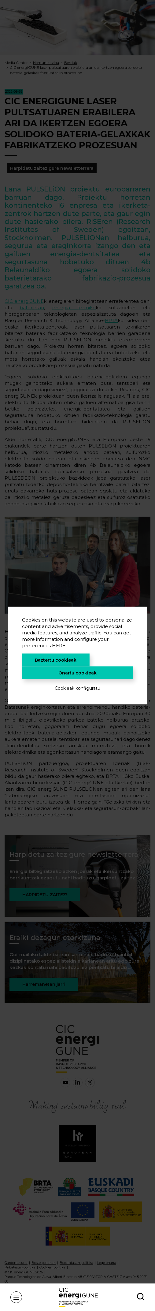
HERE (58, 645)
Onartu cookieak (77, 673)
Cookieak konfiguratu (77, 688)
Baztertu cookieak (55, 660)
